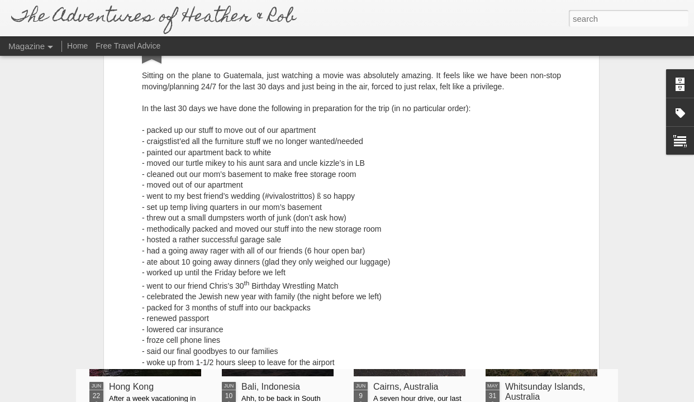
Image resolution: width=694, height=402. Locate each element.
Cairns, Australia (406, 386)
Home (77, 45)
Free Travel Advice (128, 45)
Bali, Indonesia (270, 386)
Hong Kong (131, 386)
